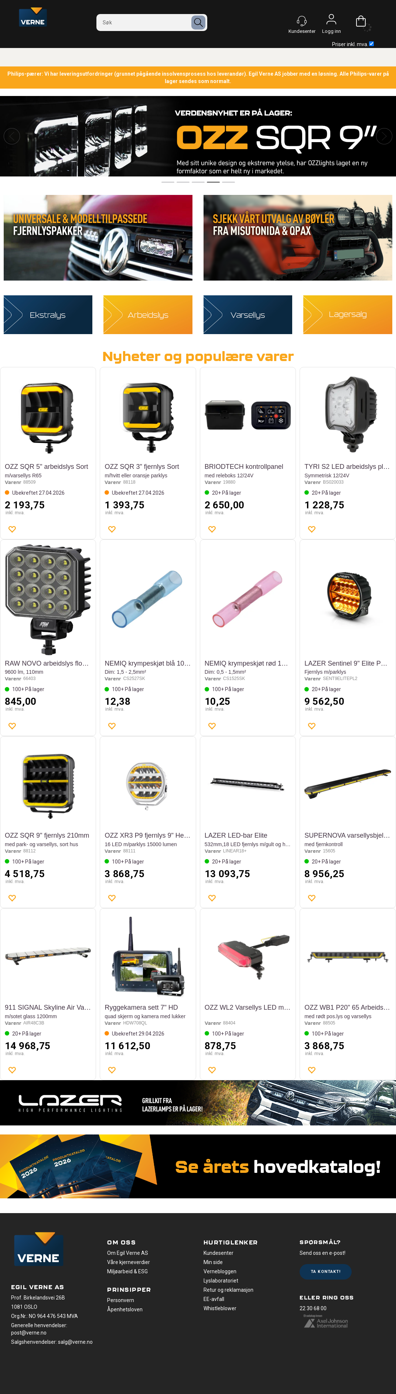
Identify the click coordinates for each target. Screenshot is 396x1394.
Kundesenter (218, 1253)
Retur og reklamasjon (228, 1290)
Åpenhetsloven (125, 1309)
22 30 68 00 (313, 1308)
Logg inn (331, 21)
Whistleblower (220, 1308)
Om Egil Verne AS (127, 1253)
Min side (213, 1262)
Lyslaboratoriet (221, 1281)
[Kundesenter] (302, 21)
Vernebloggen (220, 1271)
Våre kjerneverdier (128, 1262)
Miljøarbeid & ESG (127, 1271)
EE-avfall (214, 1299)
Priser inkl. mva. (353, 44)
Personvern (120, 1300)
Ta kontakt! (326, 1271)
